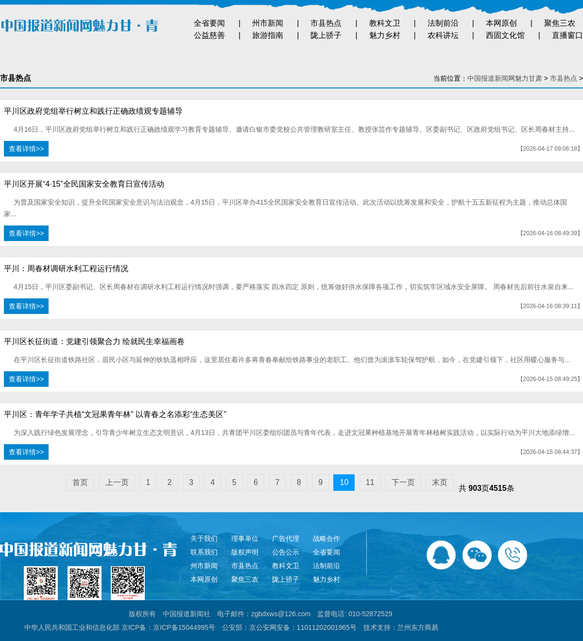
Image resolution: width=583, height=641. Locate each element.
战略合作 (326, 538)
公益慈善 (209, 35)
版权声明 (244, 552)
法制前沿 (443, 23)
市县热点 (326, 23)
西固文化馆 (505, 35)
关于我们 (204, 538)
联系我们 (204, 552)
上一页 (117, 482)
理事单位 (244, 538)
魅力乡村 (384, 35)
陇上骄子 (326, 35)
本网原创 (501, 23)
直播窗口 (567, 35)
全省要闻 (209, 23)
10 (344, 482)
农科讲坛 (443, 35)
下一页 (403, 482)
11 (370, 482)
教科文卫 (384, 23)
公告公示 (285, 552)
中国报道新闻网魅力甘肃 (504, 78)
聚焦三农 (559, 23)
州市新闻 (267, 23)
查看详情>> (26, 149)
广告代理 (285, 538)
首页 (80, 482)
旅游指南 (267, 35)
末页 (439, 482)
